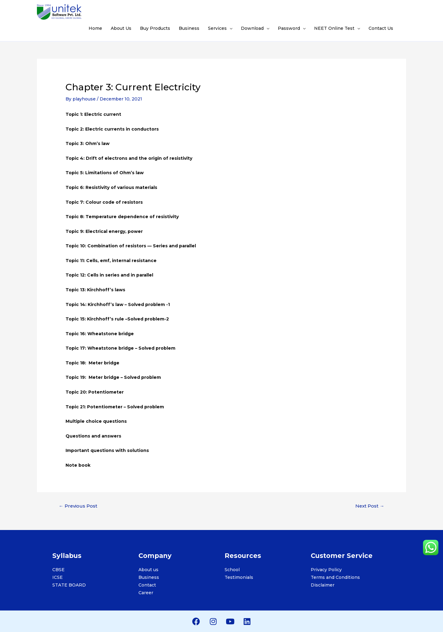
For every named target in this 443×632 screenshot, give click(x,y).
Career (145, 592)
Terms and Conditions (335, 577)
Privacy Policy (326, 569)
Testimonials (239, 577)
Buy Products (155, 28)
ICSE (57, 577)
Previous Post (78, 506)
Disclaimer (322, 585)
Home (95, 28)
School (232, 569)
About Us (121, 28)
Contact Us (381, 28)
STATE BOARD (69, 585)
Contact (147, 585)
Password (289, 28)
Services (217, 28)
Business (189, 28)
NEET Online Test (334, 28)
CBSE (58, 569)
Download (252, 28)
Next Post (369, 506)
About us (148, 569)
